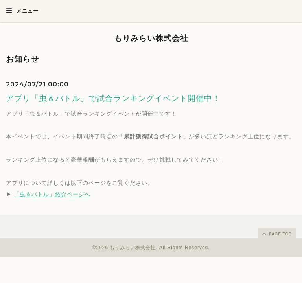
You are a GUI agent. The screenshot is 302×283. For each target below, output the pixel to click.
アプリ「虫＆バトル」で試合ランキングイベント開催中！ (113, 98)
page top (276, 233)
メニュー (22, 10)
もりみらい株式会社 (151, 38)
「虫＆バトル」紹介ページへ (52, 194)
